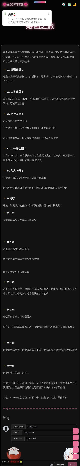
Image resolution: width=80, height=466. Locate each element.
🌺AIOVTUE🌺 (15, 4)
